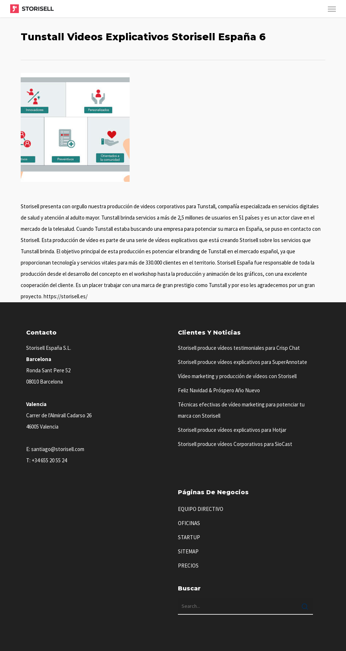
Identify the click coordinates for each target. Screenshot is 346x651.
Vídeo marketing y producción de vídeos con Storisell (237, 376)
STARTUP (189, 537)
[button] (332, 8)
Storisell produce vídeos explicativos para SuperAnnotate (242, 362)
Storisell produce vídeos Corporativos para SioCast (235, 444)
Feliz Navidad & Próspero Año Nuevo (219, 390)
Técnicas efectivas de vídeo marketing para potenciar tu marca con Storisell (241, 410)
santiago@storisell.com (57, 449)
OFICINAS (189, 523)
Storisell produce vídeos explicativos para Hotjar (232, 429)
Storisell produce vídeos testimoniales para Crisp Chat (239, 347)
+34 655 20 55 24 (49, 460)
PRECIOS (188, 565)
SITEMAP (188, 551)
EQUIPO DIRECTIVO (200, 508)
